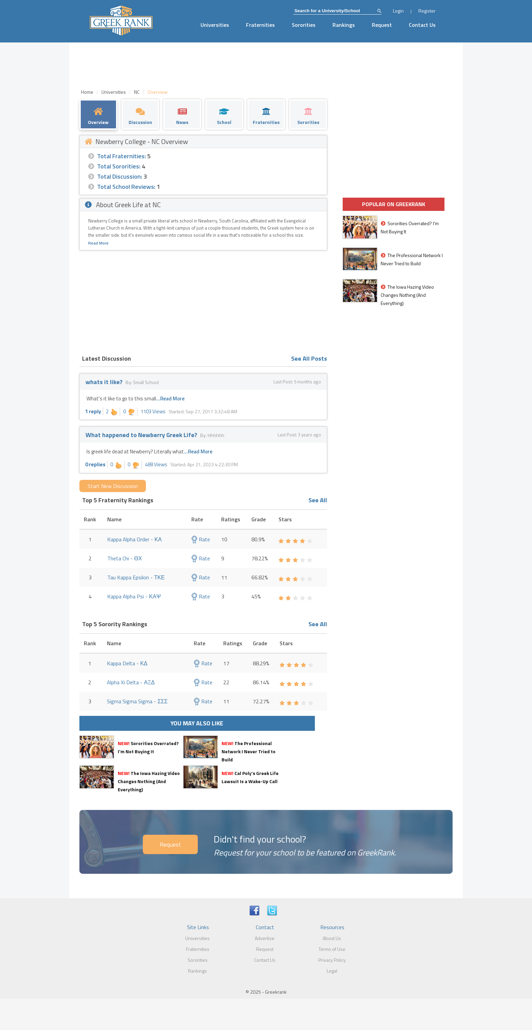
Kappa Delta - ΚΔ (127, 663)
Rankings (343, 25)
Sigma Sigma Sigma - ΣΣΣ (137, 701)
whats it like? (104, 381)
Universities (215, 25)
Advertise (264, 938)
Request (382, 25)
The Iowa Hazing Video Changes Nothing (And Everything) (149, 781)
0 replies (95, 464)
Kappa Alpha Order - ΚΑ (134, 539)
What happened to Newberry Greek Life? (141, 434)
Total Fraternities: (121, 156)
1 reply (93, 411)
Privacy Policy (332, 959)
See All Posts (309, 358)
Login (398, 10)
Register (427, 10)
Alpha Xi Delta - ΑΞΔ (131, 682)
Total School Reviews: (126, 186)
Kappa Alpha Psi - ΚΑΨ (134, 596)
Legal (332, 970)
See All (317, 500)
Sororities (304, 25)
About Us (332, 938)
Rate (200, 539)
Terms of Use (332, 949)
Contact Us (422, 25)
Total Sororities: (118, 166)
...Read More (170, 398)
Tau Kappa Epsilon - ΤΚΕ (136, 577)
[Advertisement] (203, 301)
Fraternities (260, 25)
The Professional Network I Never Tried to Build (249, 751)
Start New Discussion (113, 486)
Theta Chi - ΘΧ (124, 558)
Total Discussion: (119, 176)
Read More (98, 243)
